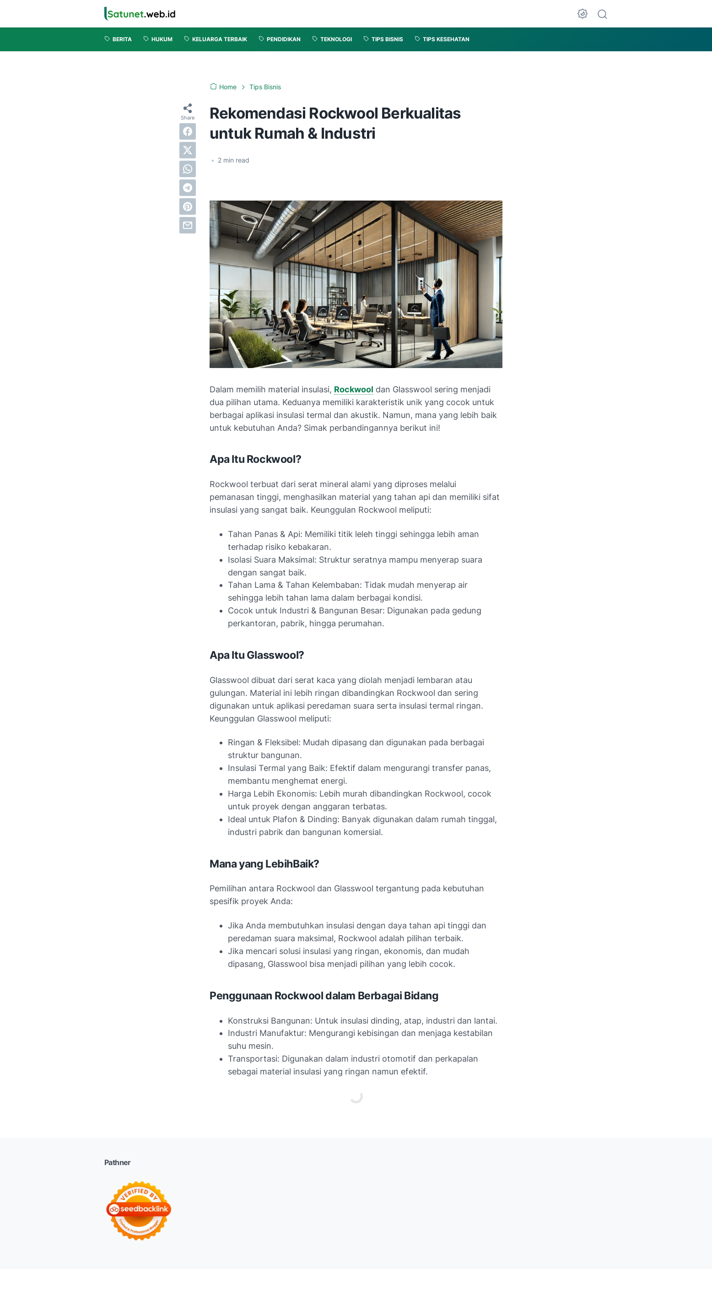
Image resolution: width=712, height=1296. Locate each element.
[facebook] (187, 131)
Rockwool (353, 389)
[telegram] (187, 187)
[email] (187, 225)
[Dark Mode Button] (582, 13)
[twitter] (187, 149)
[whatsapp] (187, 168)
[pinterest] (187, 206)
